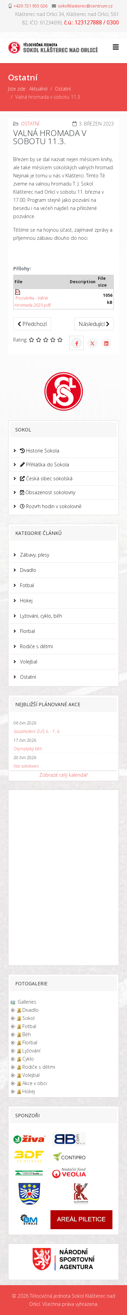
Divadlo (27, 570)
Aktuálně (38, 88)
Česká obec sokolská (45, 478)
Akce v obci (34, 1083)
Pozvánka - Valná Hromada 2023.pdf (33, 298)
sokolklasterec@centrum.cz (85, 6)
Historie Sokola (39, 450)
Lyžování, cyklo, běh (40, 616)
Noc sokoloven (26, 766)
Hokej (26, 600)
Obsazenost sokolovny (47, 492)
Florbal (27, 631)
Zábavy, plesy (34, 555)
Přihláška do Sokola (44, 464)
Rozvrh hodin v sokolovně (50, 506)
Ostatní (63, 88)
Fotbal (26, 585)
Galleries (26, 1002)
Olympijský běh (28, 749)
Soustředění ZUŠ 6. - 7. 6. (37, 731)
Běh (26, 1034)
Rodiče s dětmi (36, 646)
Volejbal (28, 661)
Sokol (28, 1018)
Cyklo (28, 1059)
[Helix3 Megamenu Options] (116, 47)
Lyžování (31, 1050)
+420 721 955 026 (30, 6)
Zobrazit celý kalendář (63, 775)
